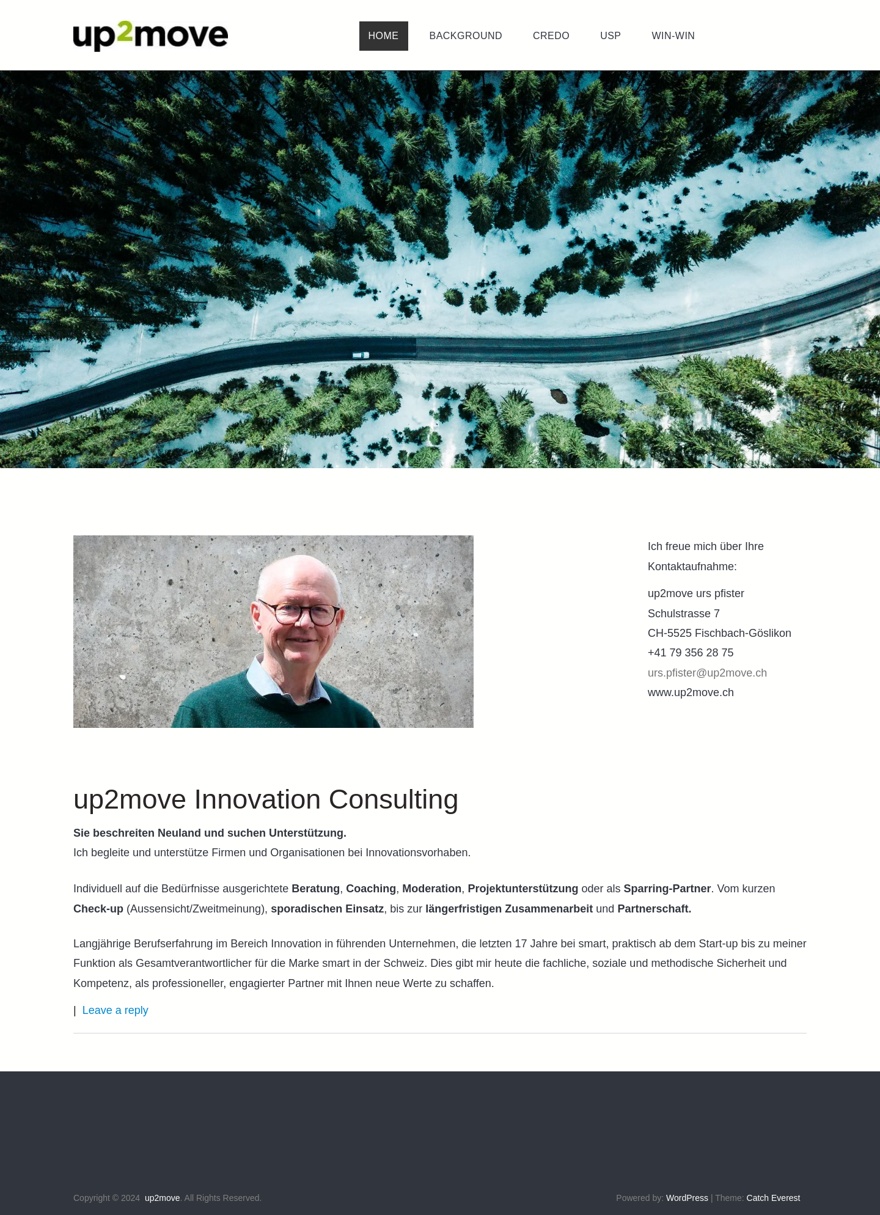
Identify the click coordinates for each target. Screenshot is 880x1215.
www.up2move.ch (691, 692)
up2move (162, 1198)
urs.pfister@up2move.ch (707, 673)
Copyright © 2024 (106, 1198)
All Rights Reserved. (223, 1198)
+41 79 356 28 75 (691, 653)
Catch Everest (774, 1198)
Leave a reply (115, 1010)
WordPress (687, 1198)
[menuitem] (383, 36)
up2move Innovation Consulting (265, 799)
